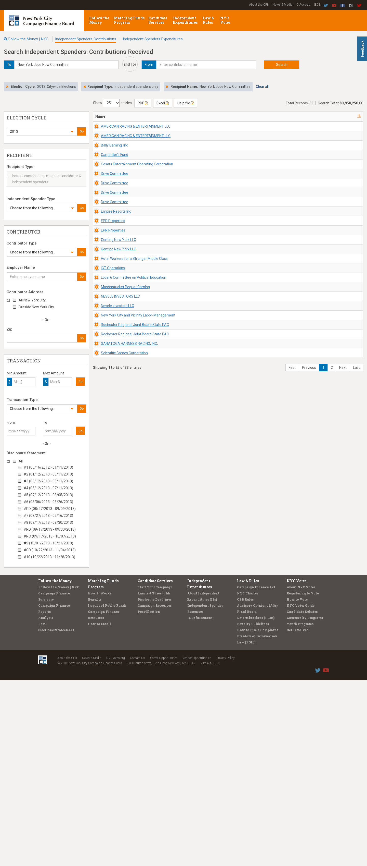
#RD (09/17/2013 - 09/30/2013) (50, 529)
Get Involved (298, 816)
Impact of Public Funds (107, 791)
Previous (309, 750)
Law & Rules (208, 20)
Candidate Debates (302, 797)
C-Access (303, 4)
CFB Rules (245, 785)
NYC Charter (247, 779)
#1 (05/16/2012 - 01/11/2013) (48, 467)
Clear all (262, 86)
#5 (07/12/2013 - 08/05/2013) (48, 495)
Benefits (94, 785)
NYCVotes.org (115, 844)
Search (281, 65)
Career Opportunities (164, 844)
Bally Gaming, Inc (108, 176)
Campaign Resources (155, 791)
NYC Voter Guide (300, 791)
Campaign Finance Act (256, 773)
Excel (162, 103)
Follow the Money (99, 20)
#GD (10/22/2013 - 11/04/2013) (50, 550)
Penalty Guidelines (253, 810)
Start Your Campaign (155, 773)
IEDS (317, 4)
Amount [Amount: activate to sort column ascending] (313, 116)
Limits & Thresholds (154, 779)
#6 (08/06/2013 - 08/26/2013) (48, 502)
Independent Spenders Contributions (85, 39)
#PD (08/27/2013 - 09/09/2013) (50, 509)
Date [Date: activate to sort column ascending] (286, 116)
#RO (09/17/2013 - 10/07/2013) (50, 536)
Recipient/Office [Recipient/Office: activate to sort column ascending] (202, 116)
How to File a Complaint (257, 816)
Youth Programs (300, 810)
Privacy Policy (225, 844)
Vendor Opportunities (197, 844)
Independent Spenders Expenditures (153, 39)
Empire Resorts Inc (110, 349)
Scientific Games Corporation (118, 720)
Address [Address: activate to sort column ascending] (156, 116)
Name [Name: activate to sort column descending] (100, 116)
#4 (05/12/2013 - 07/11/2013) (48, 488)
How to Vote (297, 785)
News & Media (283, 4)
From (11, 422)
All (21, 461)
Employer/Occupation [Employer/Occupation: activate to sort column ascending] (254, 116)
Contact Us (137, 844)
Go (82, 131)
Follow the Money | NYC (28, 39)
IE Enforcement (200, 803)
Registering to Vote (303, 779)
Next (343, 750)
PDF (143, 103)
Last (356, 750)
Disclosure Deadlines (155, 785)
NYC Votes (225, 20)
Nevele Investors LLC (111, 597)
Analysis (45, 803)
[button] (42, 131)
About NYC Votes (301, 773)
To (45, 422)
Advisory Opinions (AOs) (257, 791)
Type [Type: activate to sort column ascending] (334, 116)
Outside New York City (36, 307)
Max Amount (53, 373)
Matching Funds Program (129, 20)
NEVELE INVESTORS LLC (114, 572)
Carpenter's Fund (109, 201)
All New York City (32, 300)
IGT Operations (107, 498)
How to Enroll (99, 810)
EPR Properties (107, 374)
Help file (185, 103)
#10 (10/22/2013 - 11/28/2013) (49, 557)
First (292, 750)
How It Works (99, 779)
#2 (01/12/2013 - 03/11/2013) (48, 474)
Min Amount (17, 373)
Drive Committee (109, 250)
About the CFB (259, 4)
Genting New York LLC (112, 423)
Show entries (112, 103)
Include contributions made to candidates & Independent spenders (44, 179)
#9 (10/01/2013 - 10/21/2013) (48, 543)
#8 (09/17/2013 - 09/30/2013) (48, 522)
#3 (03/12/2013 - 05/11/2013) (48, 481)
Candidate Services (158, 20)
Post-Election (149, 797)
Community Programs (305, 803)
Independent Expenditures (185, 20)
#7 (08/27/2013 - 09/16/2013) (48, 516)
